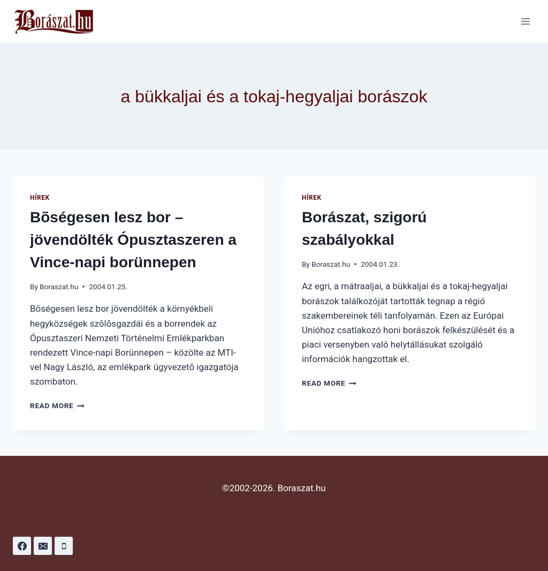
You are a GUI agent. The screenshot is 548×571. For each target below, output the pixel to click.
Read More (57, 405)
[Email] (43, 546)
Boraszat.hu (59, 286)
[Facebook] (22, 546)
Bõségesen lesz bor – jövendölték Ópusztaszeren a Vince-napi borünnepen (133, 240)
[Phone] (64, 546)
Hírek (40, 197)
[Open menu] (525, 21)
